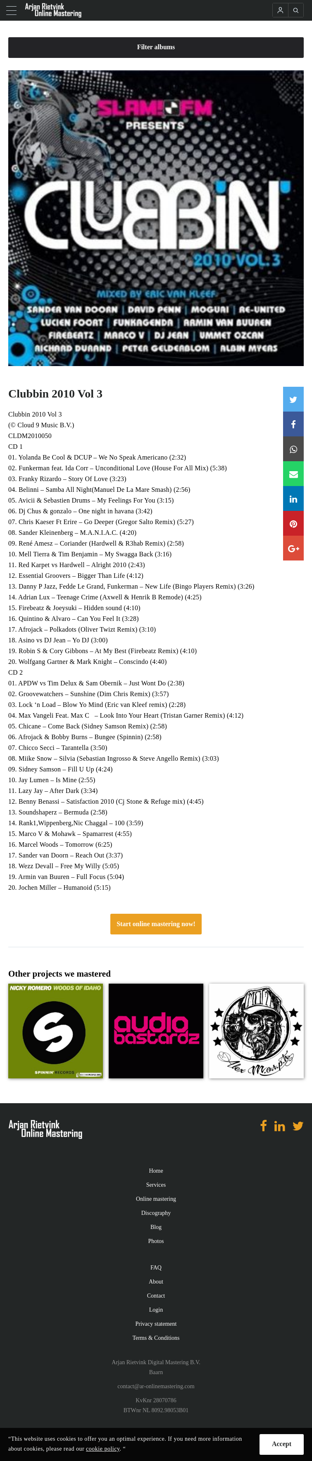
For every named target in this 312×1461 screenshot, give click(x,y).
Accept (281, 1443)
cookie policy (102, 1449)
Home (156, 1171)
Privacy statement (156, 1324)
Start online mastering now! (156, 923)
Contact (156, 1296)
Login (156, 1310)
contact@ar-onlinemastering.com (155, 1386)
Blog (156, 1227)
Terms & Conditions (155, 1338)
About (156, 1282)
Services (156, 1185)
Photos (156, 1241)
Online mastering (156, 1199)
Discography (156, 1213)
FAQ (156, 1268)
